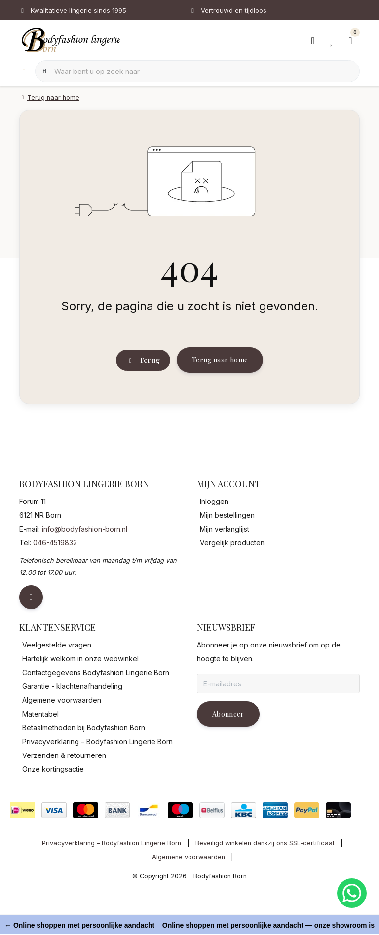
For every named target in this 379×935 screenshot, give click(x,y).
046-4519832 (55, 589)
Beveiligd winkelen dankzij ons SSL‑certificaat (264, 889)
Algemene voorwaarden (188, 902)
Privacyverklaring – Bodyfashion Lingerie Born (111, 889)
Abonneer (228, 760)
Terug (143, 398)
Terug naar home (220, 397)
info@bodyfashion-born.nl (84, 575)
